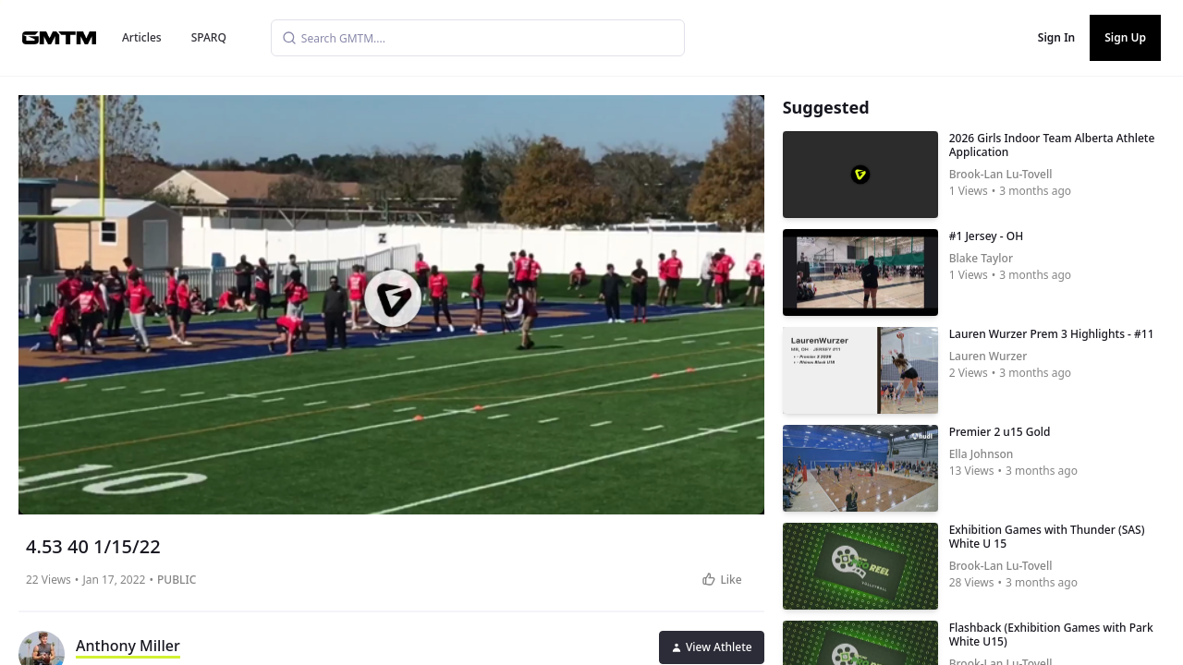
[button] (392, 298)
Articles (142, 37)
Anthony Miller (128, 645)
